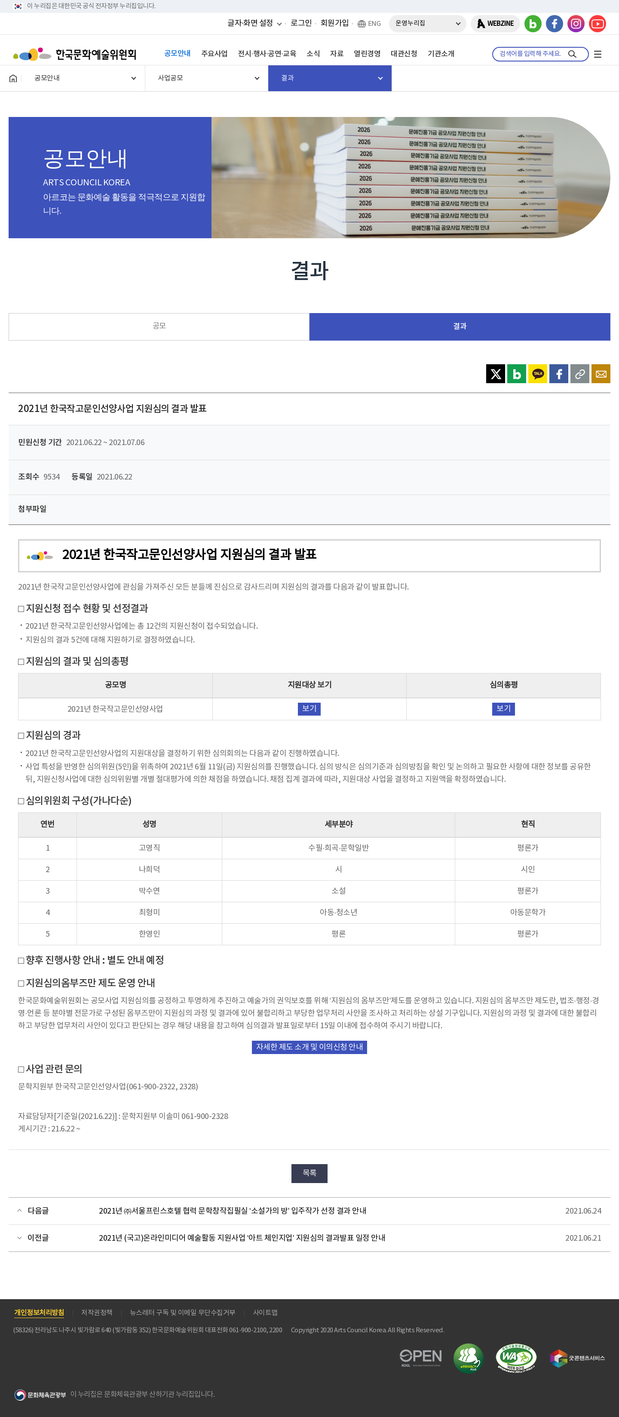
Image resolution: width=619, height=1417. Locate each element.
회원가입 (335, 23)
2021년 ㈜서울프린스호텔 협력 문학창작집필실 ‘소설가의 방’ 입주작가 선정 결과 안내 (232, 1211)
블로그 (533, 23)
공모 (159, 326)
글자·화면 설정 (250, 23)
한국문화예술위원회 (76, 54)
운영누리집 (410, 23)
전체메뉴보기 (597, 54)
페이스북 (554, 23)
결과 (459, 326)
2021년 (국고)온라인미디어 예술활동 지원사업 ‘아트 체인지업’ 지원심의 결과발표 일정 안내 (242, 1238)
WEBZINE (500, 24)
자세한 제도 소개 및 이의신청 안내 (309, 1047)
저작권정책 (97, 1313)
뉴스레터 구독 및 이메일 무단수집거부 (183, 1313)
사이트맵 (265, 1313)
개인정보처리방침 (39, 1313)
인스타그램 (576, 23)
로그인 (301, 23)
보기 (309, 708)
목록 (310, 1173)
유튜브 (597, 23)
